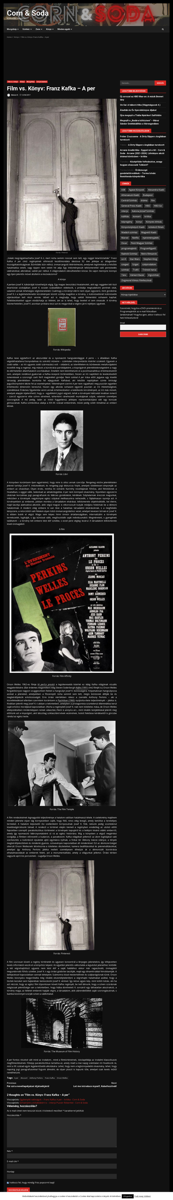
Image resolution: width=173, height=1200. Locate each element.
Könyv (48, 29)
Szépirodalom (42, 82)
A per (16, 1078)
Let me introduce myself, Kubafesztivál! (89, 1084)
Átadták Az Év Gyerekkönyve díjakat (138, 110)
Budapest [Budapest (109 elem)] (148, 195)
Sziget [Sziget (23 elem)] (135, 264)
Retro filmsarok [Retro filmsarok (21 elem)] (149, 253)
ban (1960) (66, 700)
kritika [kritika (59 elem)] (147, 216)
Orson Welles (62, 1078)
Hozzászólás (14, 1115)
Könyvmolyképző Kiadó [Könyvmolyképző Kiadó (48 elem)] (133, 227)
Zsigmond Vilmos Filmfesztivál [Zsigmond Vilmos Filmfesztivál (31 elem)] (136, 280)
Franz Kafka (50, 1078)
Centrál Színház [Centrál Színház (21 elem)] (129, 200)
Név (10, 1151)
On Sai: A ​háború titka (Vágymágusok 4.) (140, 105)
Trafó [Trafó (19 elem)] (136, 269)
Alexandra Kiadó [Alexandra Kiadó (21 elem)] (156, 189)
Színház (26, 29)
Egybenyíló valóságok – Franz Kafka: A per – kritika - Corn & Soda (52, 1099)
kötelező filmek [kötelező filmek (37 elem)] (156, 227)
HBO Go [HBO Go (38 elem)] (158, 205)
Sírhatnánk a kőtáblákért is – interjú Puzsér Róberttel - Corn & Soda (54, 1102)
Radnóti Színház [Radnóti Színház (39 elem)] (129, 253)
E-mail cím (13, 1161)
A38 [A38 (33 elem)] (123, 189)
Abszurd (24, 1078)
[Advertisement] (86, 58)
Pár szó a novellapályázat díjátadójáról (34, 1084)
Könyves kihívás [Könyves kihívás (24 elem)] (154, 221)
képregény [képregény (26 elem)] (126, 221)
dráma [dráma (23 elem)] (144, 200)
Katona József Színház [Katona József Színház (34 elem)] (143, 211)
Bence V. (13, 95)
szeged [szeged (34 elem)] (124, 264)
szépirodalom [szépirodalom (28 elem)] (149, 264)
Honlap (10, 1171)
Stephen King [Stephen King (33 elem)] (150, 259)
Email (122, 323)
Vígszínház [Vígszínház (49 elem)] (153, 275)
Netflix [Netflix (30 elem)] (135, 237)
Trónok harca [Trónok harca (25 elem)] (149, 269)
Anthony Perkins (36, 1078)
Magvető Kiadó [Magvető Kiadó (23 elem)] (148, 232)
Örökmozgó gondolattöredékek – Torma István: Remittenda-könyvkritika (138, 173)
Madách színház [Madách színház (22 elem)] (129, 232)
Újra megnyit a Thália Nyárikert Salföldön (140, 115)
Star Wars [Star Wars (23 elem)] (135, 259)
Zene (38, 29)
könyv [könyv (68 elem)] (139, 221)
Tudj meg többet (142, 1196)
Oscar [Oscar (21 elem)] (124, 243)
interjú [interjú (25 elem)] (124, 211)
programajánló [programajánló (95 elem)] (128, 248)
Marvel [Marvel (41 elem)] (124, 237)
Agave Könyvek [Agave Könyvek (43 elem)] (136, 189)
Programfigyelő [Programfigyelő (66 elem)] (148, 248)
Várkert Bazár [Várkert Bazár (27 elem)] (137, 275)
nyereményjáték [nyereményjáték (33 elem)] (151, 237)
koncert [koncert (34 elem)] (137, 216)
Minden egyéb (63, 29)
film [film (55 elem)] (153, 200)
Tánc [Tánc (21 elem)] (123, 275)
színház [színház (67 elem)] (125, 269)
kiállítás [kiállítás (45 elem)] (125, 216)
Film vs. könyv (13, 82)
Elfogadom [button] (127, 1196)
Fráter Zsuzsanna (129, 136)
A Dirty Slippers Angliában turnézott (146, 145)
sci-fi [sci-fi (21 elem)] (123, 259)
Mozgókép (12, 29)
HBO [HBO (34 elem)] (147, 205)
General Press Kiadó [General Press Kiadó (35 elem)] (131, 205)
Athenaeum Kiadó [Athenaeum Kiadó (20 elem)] (130, 195)
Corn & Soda (28, 13)
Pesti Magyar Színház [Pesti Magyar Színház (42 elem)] (141, 243)
